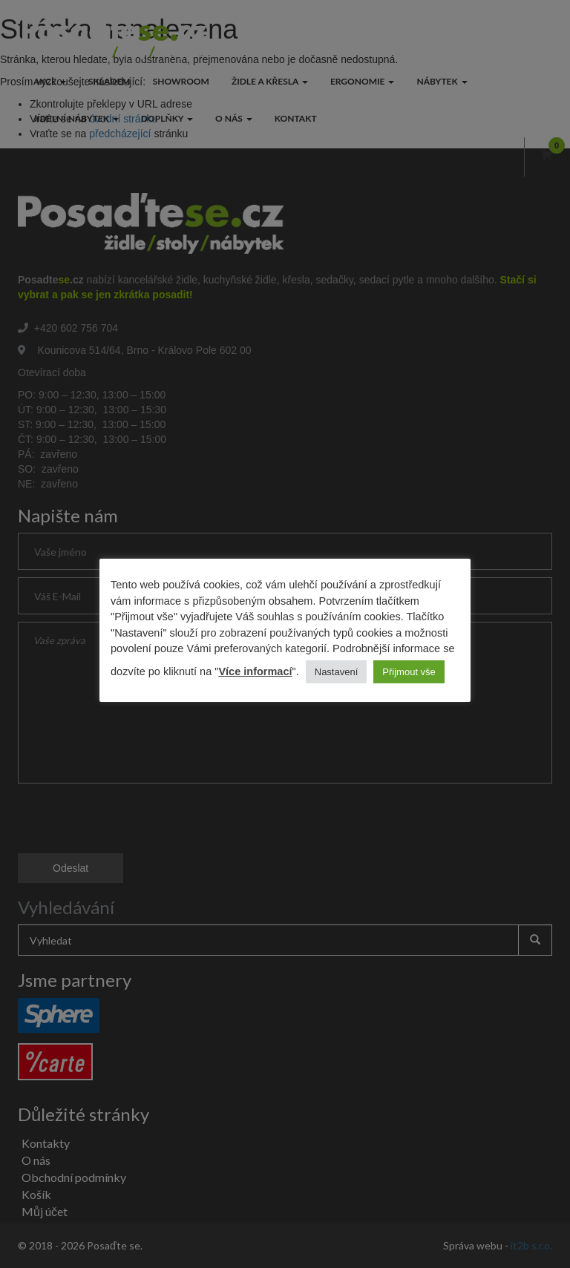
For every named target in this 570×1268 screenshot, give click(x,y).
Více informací (255, 671)
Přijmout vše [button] (409, 671)
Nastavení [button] (336, 671)
